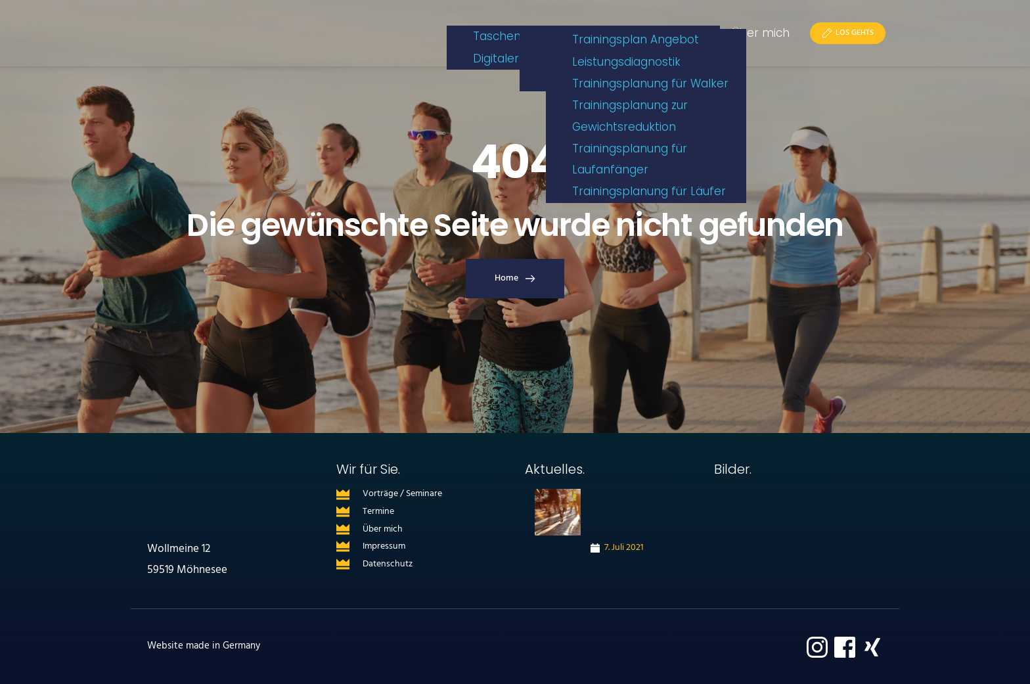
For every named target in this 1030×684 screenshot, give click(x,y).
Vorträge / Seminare (402, 493)
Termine (378, 511)
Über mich (383, 529)
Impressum (384, 546)
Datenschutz (388, 564)
